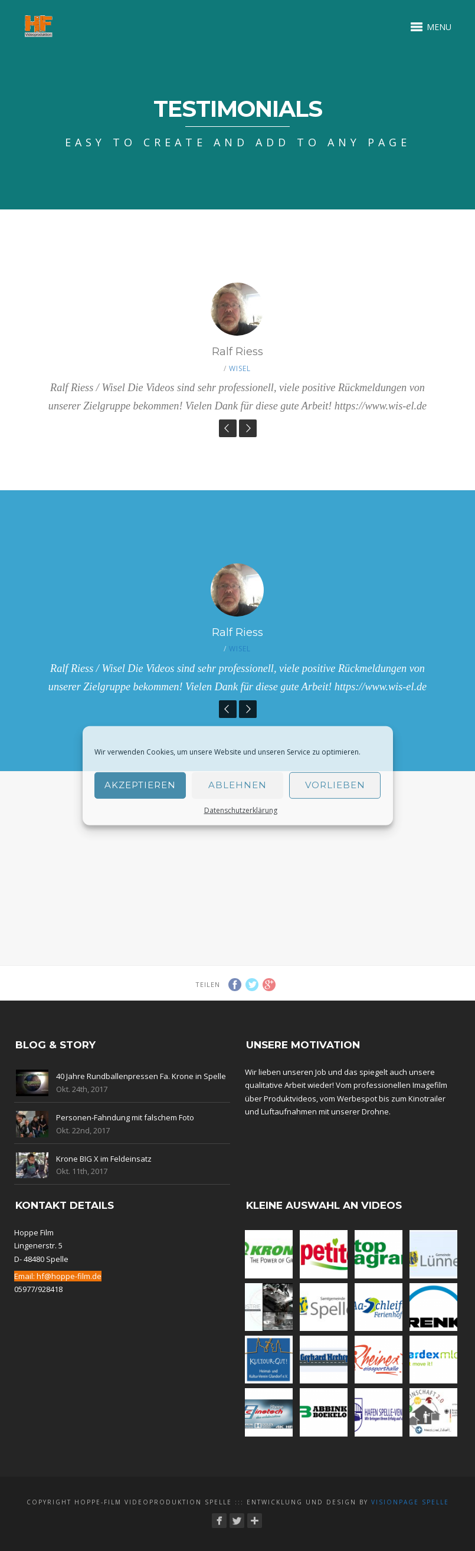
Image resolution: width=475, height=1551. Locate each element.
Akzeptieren (140, 785)
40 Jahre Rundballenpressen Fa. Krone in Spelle (141, 1076)
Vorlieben (335, 785)
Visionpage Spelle (410, 1502)
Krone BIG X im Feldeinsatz (104, 1158)
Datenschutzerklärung (240, 810)
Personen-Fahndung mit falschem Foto (125, 1117)
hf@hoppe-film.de (69, 1276)
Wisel (240, 368)
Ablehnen (237, 785)
